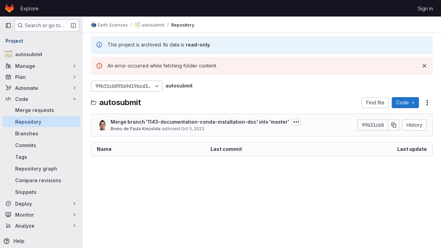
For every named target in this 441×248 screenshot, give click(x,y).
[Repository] (41, 121)
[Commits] (41, 145)
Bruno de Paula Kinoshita (136, 128)
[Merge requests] (41, 109)
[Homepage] (9, 8)
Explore (30, 8)
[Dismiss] (424, 66)
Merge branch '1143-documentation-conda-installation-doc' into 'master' (200, 122)
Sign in (425, 8)
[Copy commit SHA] (393, 125)
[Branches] (41, 133)
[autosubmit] (41, 54)
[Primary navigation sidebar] (8, 25)
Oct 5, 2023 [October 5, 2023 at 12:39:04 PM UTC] (192, 128)
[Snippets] (41, 191)
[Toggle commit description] (296, 122)
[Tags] (41, 156)
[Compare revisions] (41, 180)
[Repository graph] (41, 168)
